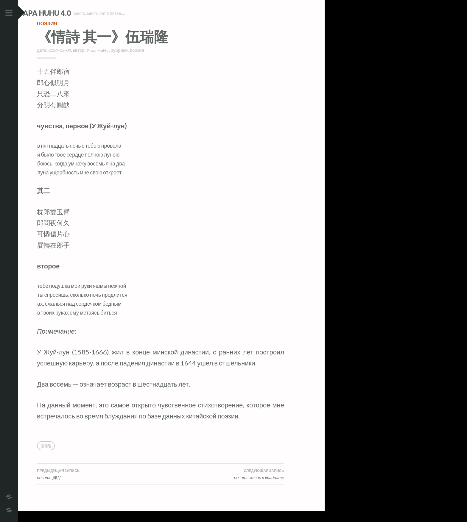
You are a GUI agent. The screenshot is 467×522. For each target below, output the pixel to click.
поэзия (47, 34)
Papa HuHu (98, 60)
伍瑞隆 (46, 456)
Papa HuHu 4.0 (63, 13)
